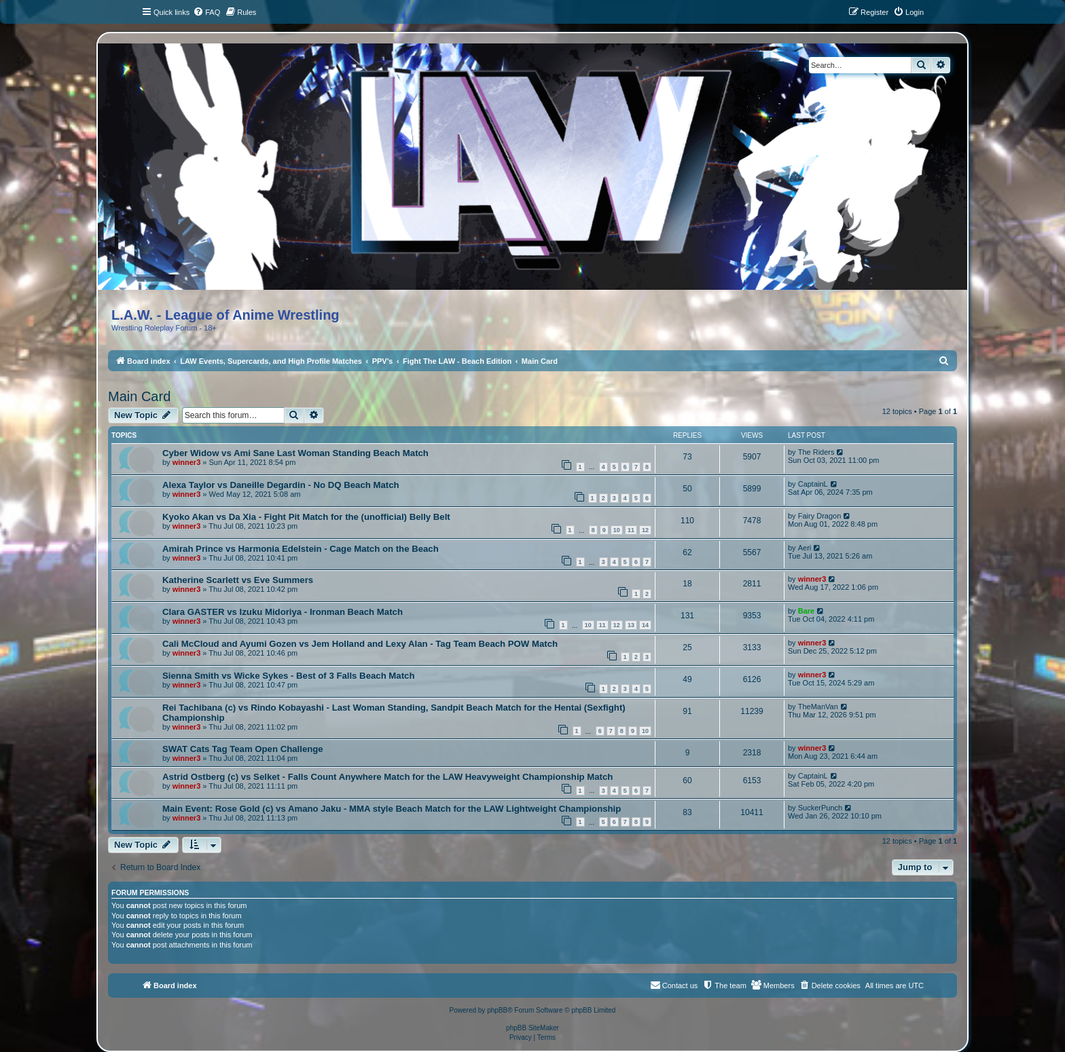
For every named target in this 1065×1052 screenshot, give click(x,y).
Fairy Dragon (820, 516)
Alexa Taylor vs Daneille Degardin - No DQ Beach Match (280, 485)
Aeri (805, 548)
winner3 (187, 462)
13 (631, 625)
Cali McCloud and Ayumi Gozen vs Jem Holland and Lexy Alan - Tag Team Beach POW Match (360, 644)
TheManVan (818, 706)
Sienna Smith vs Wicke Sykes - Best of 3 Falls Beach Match (288, 676)
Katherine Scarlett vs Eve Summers (237, 580)
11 (631, 530)
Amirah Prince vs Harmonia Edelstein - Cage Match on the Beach (300, 549)
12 (645, 530)
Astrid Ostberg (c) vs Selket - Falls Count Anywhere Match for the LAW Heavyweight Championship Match (387, 777)
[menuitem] (206, 12)
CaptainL (813, 484)
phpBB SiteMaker (532, 1028)
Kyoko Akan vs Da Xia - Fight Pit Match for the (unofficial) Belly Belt (306, 517)
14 (645, 625)
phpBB (497, 1010)
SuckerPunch (820, 808)
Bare (806, 611)
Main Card (139, 396)
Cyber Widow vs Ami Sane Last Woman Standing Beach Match (295, 453)
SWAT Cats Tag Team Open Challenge (242, 749)
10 (616, 530)
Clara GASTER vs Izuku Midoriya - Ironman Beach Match (282, 612)
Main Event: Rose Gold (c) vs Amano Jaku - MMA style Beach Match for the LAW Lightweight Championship (391, 809)
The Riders (816, 452)
